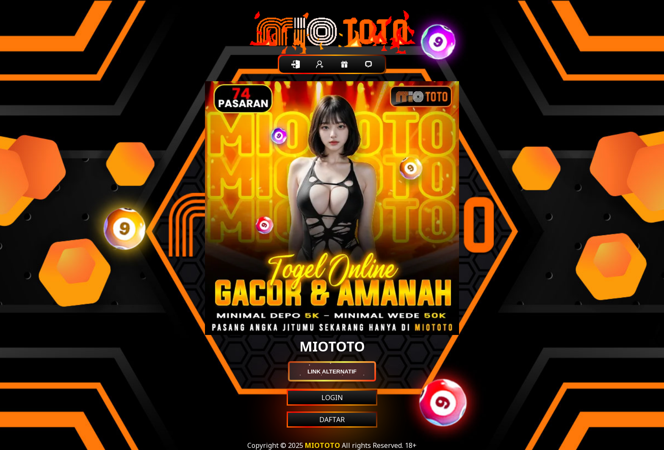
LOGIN (332, 397)
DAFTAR (332, 419)
